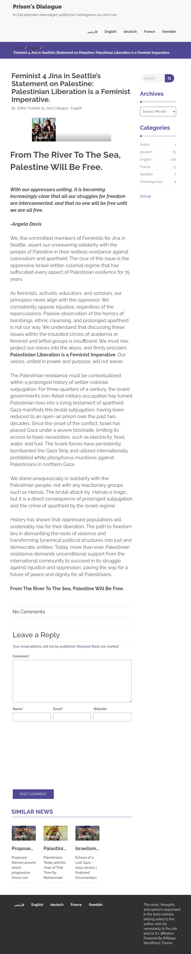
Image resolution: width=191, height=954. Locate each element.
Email (58, 709)
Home (19, 48)
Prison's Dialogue (37, 6)
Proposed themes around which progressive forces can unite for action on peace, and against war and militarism (24, 848)
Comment (22, 656)
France (149, 32)
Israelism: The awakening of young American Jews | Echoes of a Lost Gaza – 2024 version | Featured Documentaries (87, 848)
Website (100, 709)
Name (18, 709)
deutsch (130, 32)
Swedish (169, 32)
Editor (22, 108)
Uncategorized (151, 181)
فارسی (92, 32)
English (111, 32)
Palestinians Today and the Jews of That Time (55, 848)
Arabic (145, 144)
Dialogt (145, 196)
